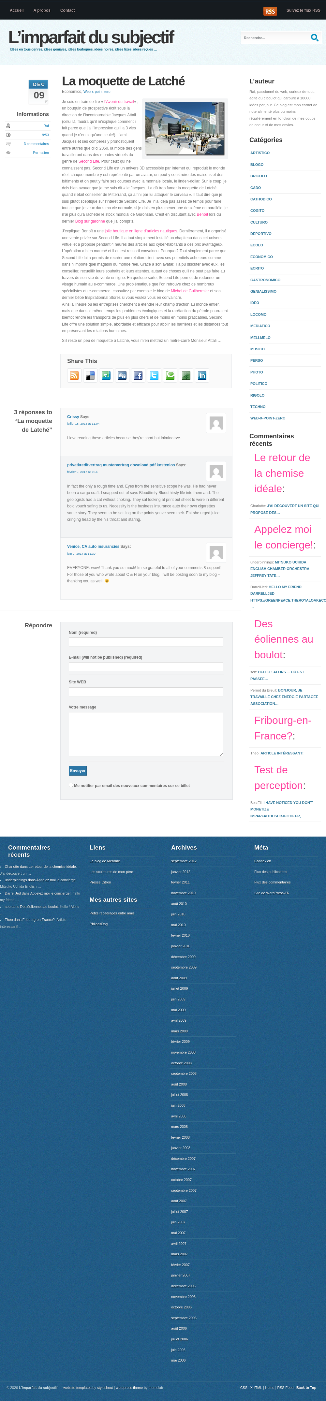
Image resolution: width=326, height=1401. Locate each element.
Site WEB (77, 682)
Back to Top (306, 1388)
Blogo (256, 165)
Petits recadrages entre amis (112, 913)
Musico (257, 349)
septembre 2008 (184, 1073)
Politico (258, 384)
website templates (77, 1388)
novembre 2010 (183, 893)
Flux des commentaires (272, 882)
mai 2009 (178, 1010)
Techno (257, 407)
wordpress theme (129, 1388)
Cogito (257, 210)
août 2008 (179, 1084)
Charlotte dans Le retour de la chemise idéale (40, 866)
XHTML (256, 1388)
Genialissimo (263, 291)
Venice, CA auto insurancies (93, 546)
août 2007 (179, 1201)
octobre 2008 (181, 1063)
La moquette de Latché (123, 81)
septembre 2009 (184, 967)
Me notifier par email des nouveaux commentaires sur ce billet (132, 785)
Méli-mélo (260, 338)
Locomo (258, 314)
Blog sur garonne (90, 221)
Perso (256, 360)
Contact (67, 10)
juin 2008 (178, 1105)
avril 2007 (178, 1244)
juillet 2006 (179, 1339)
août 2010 (179, 904)
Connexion (262, 861)
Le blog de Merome (105, 861)
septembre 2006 (184, 1318)
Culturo (259, 222)
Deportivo (261, 234)
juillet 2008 (179, 1095)
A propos (42, 10)
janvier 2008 (180, 1148)
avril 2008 (178, 1116)
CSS (243, 1388)
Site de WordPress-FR (271, 893)
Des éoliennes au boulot (283, 639)
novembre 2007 (183, 1169)
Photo (256, 372)
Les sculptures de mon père (111, 872)
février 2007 (180, 1265)
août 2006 (179, 1328)
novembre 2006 (183, 1297)
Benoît (202, 214)
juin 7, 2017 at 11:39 (81, 553)
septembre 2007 (184, 1190)
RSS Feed (285, 1388)
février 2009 (180, 1041)
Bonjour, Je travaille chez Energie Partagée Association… (284, 697)
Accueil (17, 10)
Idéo (254, 303)
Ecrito (257, 268)
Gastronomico (265, 280)
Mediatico (260, 326)
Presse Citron (100, 882)
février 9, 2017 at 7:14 (82, 472)
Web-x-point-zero (97, 92)
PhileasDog (99, 924)
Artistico (260, 153)
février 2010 (180, 935)
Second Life (89, 161)
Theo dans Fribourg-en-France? (30, 920)
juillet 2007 (179, 1212)
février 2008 (180, 1137)
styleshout (105, 1388)
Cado (255, 188)
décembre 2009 (183, 957)
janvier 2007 (180, 1275)
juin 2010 (178, 914)
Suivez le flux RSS (303, 10)
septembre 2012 (184, 861)
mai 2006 (178, 1360)
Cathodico (261, 199)
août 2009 (179, 978)
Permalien (41, 152)
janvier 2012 (180, 872)
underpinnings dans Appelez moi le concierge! (41, 880)
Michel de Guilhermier (190, 291)
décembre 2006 (183, 1286)
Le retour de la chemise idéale (282, 473)
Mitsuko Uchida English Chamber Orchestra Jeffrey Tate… (279, 568)
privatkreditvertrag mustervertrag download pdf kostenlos (121, 465)
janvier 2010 (180, 946)
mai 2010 (178, 925)
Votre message (82, 707)
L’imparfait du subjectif (90, 37)
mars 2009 (179, 1031)
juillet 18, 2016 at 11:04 (83, 423)
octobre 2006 (181, 1307)
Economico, (86, 91)
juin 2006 (178, 1350)
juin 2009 (178, 999)
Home (269, 1388)
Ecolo (256, 245)
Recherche (315, 37)
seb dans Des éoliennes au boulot (31, 907)
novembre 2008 (183, 1052)
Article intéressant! (282, 753)
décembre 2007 (183, 1158)
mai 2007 (178, 1233)
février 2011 (180, 882)
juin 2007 (178, 1222)
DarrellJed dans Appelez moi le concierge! (38, 893)
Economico (261, 257)
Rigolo (257, 395)
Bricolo (258, 176)
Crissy (73, 417)
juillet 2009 (179, 988)
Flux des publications (270, 872)
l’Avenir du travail (119, 101)
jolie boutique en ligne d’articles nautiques (141, 231)
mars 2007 (179, 1254)
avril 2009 (178, 1020)
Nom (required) (83, 632)
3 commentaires (36, 144)
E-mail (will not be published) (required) (105, 657)
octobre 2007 (181, 1180)
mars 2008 (179, 1127)
